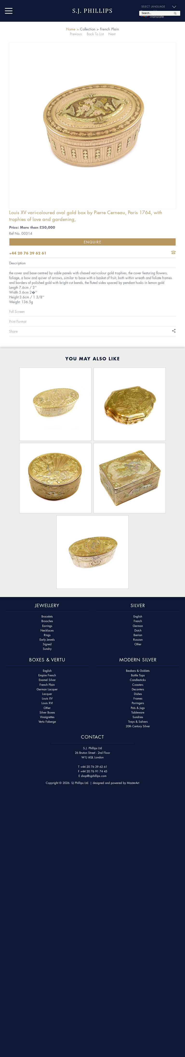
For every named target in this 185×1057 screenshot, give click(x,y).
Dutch (137, 630)
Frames (137, 698)
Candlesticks (138, 680)
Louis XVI (47, 703)
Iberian (137, 635)
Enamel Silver (47, 680)
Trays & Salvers (138, 722)
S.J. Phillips (92, 10)
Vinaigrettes (47, 717)
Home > (72, 29)
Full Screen (17, 311)
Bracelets (47, 616)
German (138, 626)
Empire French (47, 675)
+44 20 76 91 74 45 (93, 771)
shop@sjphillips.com (93, 776)
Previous (76, 33)
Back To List (95, 33)
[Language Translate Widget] (160, 6)
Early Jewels (47, 640)
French (138, 621)
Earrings (47, 626)
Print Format (17, 321)
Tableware (137, 712)
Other (137, 644)
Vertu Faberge (47, 722)
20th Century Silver (138, 726)
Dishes (138, 694)
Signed (47, 644)
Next (111, 33)
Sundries (137, 717)
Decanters (138, 689)
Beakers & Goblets (138, 671)
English (137, 616)
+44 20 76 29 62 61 (93, 767)
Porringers (138, 703)
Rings (47, 635)
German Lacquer (47, 689)
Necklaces (47, 630)
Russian (138, 640)
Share (13, 331)
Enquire (92, 242)
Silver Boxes (47, 712)
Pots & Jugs (138, 708)
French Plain (47, 685)
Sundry (47, 649)
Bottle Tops (138, 675)
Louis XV (47, 698)
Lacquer (47, 694)
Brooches (47, 621)
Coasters (137, 685)
